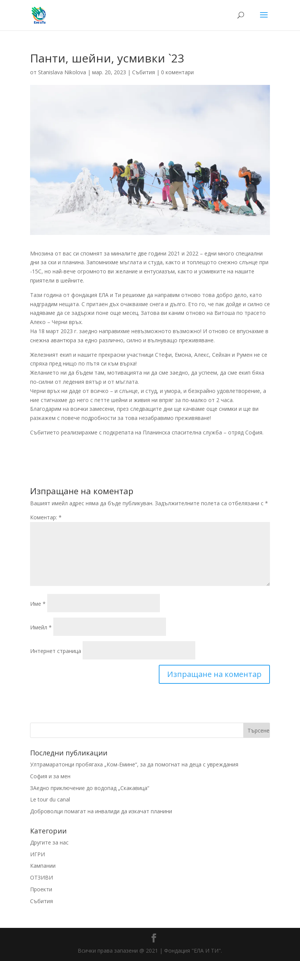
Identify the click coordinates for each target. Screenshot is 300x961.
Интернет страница (55, 651)
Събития (143, 72)
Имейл (41, 627)
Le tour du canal (50, 799)
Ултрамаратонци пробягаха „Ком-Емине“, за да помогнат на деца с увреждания (134, 764)
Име (38, 603)
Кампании (43, 865)
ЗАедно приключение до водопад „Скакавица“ (89, 788)
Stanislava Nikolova (62, 72)
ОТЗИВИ (41, 877)
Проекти (41, 889)
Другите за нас (49, 842)
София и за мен (50, 776)
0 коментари (177, 72)
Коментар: (46, 517)
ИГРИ (37, 854)
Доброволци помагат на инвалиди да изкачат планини (101, 811)
